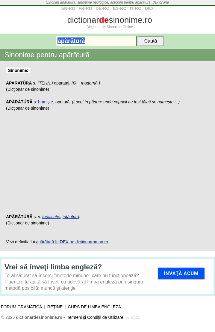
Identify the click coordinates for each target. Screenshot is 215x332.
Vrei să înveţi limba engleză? (53, 267)
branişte (45, 101)
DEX (149, 8)
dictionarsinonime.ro (109, 20)
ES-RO (120, 8)
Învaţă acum (181, 273)
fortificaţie (51, 216)
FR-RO (85, 8)
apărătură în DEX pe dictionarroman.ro (72, 241)
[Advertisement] (107, 166)
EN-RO (68, 8)
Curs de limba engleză (94, 306)
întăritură (71, 216)
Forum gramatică (21, 306)
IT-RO (135, 8)
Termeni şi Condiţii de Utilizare (95, 317)
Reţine (55, 306)
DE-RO (102, 8)
